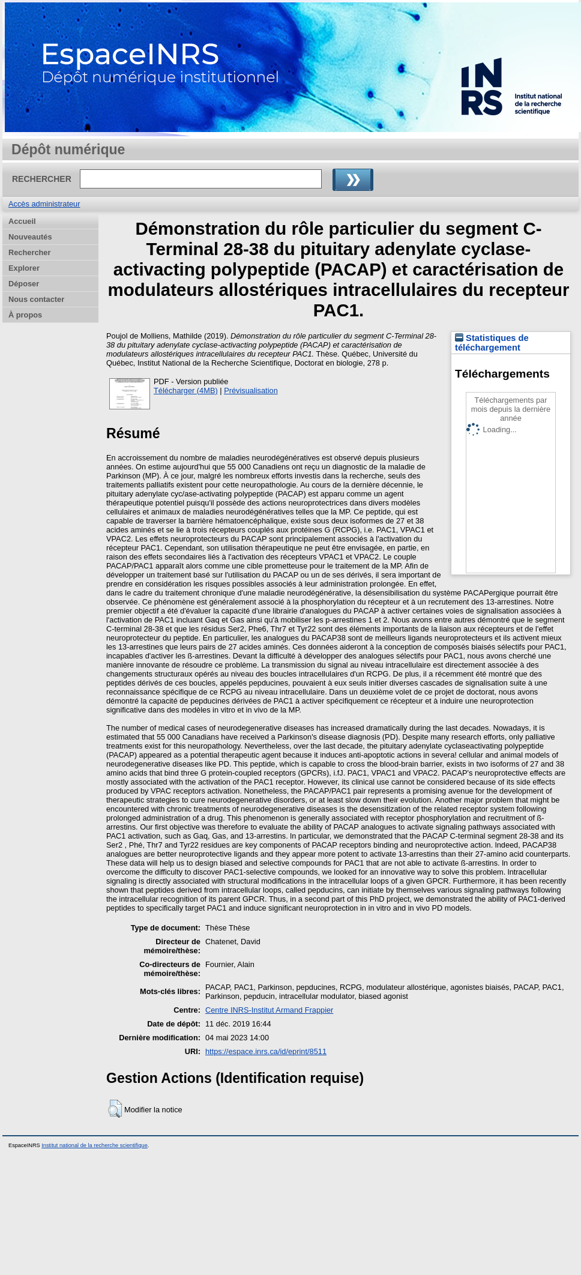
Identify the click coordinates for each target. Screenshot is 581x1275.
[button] (115, 1109)
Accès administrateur (44, 203)
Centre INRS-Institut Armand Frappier (269, 1009)
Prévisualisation (251, 390)
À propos (25, 314)
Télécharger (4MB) (186, 390)
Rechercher (29, 252)
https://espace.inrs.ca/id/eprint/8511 (266, 1051)
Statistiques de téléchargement (492, 342)
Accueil (22, 221)
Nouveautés (30, 236)
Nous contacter (36, 299)
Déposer (23, 283)
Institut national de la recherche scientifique (94, 1145)
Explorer (24, 268)
